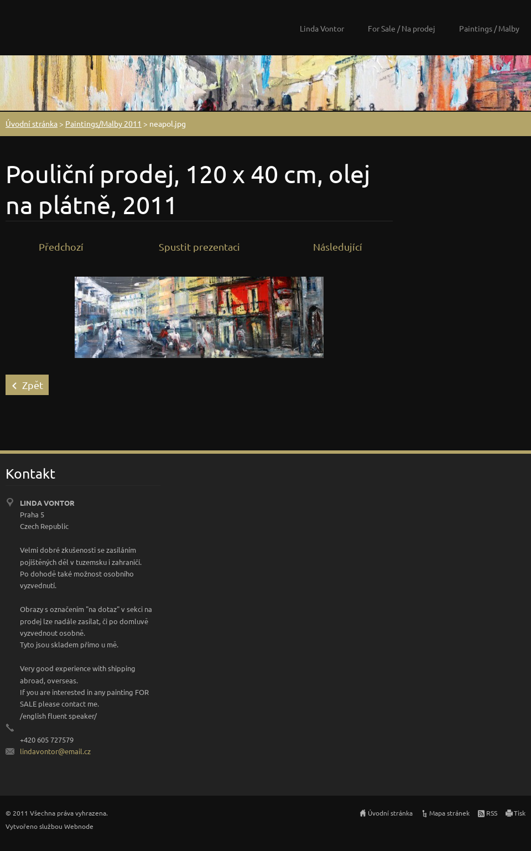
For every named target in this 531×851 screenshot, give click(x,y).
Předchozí (61, 246)
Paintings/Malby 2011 (103, 123)
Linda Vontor (322, 28)
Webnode (78, 826)
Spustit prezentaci (199, 246)
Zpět (32, 385)
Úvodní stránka (32, 123)
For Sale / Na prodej (401, 28)
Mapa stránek (449, 812)
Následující (337, 246)
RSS (491, 812)
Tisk (519, 812)
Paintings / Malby (489, 28)
